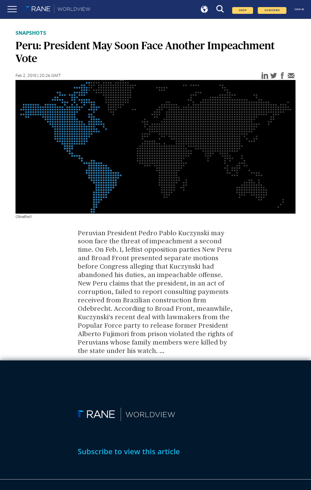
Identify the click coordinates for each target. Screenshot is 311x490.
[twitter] (273, 76)
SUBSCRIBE (272, 10)
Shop (242, 10)
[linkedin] (264, 76)
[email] (291, 76)
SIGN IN (299, 9)
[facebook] (282, 76)
